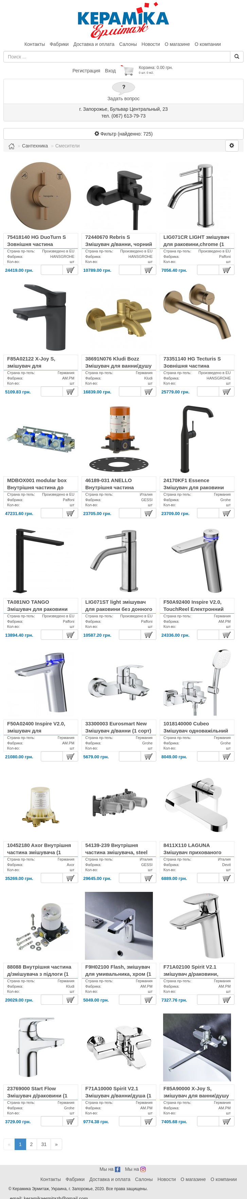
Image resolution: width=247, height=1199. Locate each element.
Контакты (34, 44)
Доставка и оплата (93, 44)
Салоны (128, 44)
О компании (208, 44)
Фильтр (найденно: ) (123, 134)
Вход (110, 70)
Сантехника (35, 145)
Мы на (110, 1169)
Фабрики (59, 44)
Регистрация (86, 70)
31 (44, 1144)
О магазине (177, 44)
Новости (151, 44)
